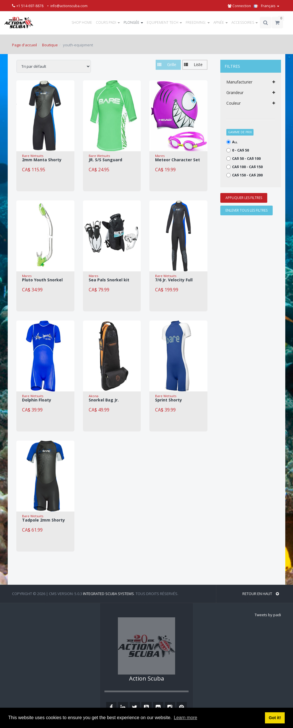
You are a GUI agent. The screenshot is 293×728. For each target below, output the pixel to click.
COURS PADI (108, 22)
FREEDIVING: (198, 22)
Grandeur (250, 92)
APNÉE (220, 22)
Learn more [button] (185, 717)
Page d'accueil (24, 44)
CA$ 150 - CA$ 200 (244, 175)
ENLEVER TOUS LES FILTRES (246, 210)
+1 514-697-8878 (30, 5)
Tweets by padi (268, 614)
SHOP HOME (82, 22)
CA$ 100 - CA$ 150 (244, 166)
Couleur (250, 103)
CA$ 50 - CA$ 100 (243, 158)
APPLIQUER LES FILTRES (243, 197)
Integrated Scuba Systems (108, 593)
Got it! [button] (275, 717)
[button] (194, 65)
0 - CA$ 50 (237, 150)
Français (266, 5)
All (231, 142)
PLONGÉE (133, 22)
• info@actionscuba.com (67, 5)
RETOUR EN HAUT (260, 593)
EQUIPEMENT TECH (164, 22)
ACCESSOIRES (244, 22)
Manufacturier (250, 82)
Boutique (50, 44)
